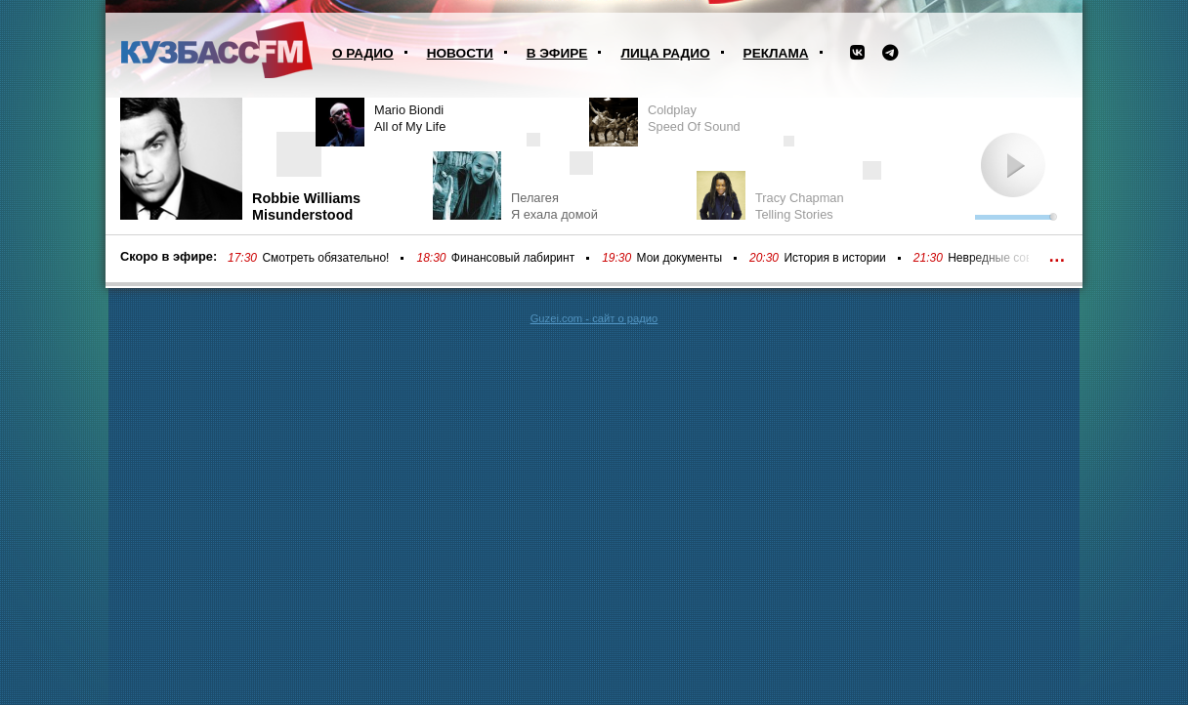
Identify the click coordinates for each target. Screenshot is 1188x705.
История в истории (834, 258)
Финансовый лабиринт (512, 258)
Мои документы (679, 258)
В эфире (557, 53)
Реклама (776, 53)
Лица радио (664, 53)
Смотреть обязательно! (325, 258)
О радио (363, 53)
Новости (460, 53)
